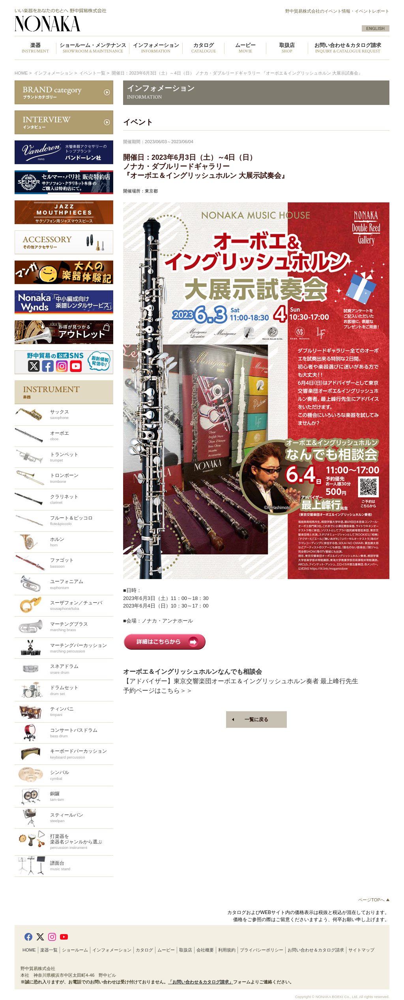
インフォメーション (111, 950)
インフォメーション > (56, 73)
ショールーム (75, 950)
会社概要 (205, 950)
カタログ (144, 950)
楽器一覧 (49, 950)
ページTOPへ (373, 899)
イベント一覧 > (94, 73)
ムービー (166, 950)
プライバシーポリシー (261, 950)
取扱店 (185, 950)
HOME (21, 73)
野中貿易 (105, 20)
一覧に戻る (256, 719)
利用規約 (227, 950)
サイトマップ (361, 950)
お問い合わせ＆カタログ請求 (347, 48)
